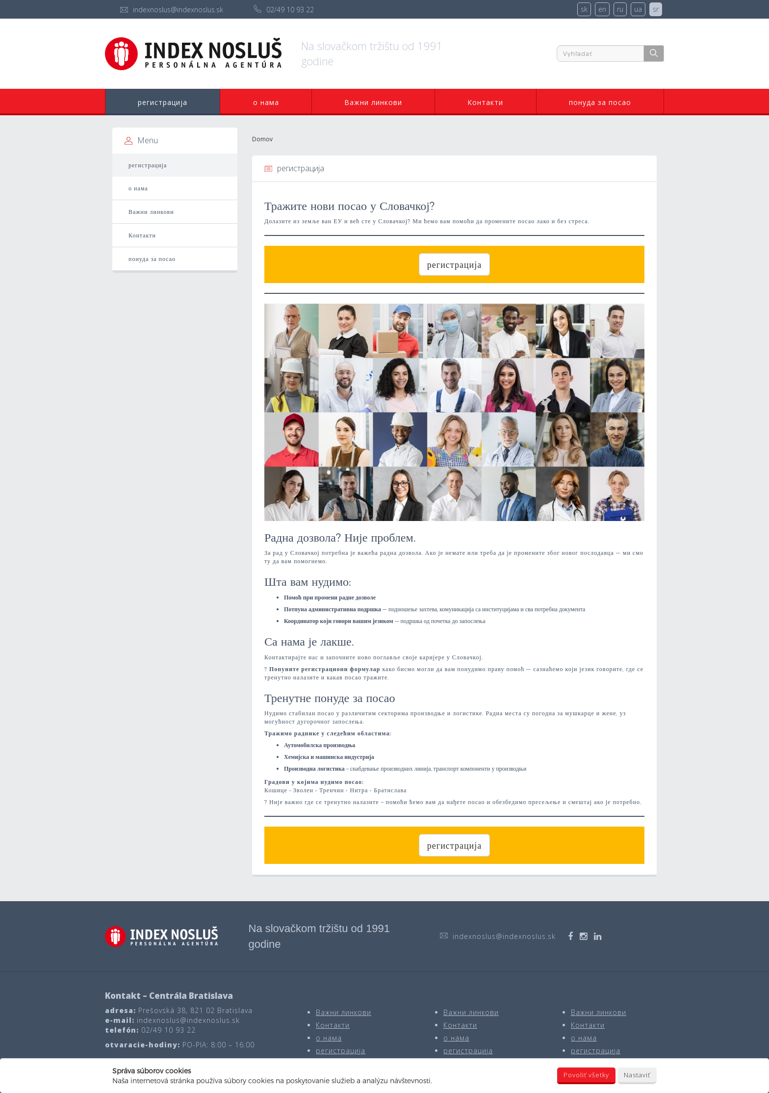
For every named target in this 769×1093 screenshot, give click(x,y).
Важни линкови (373, 102)
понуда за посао (600, 102)
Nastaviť (637, 1074)
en (602, 9)
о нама (266, 102)
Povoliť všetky (586, 1074)
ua (638, 9)
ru (620, 9)
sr (656, 9)
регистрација (162, 102)
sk (584, 9)
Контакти (485, 102)
